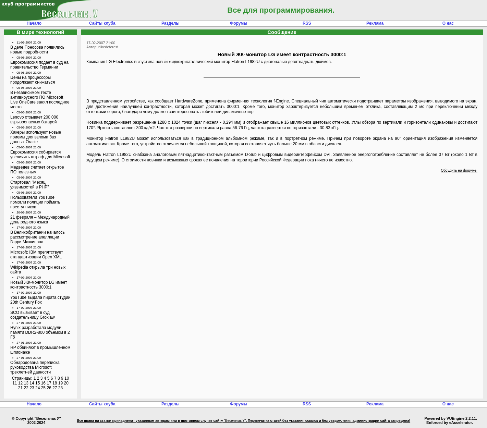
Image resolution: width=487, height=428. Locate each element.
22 (26, 388)
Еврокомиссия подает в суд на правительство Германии (39, 65)
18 (54, 383)
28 (60, 388)
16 (43, 383)
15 (37, 383)
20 (66, 383)
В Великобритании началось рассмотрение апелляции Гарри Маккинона (37, 237)
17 (49, 383)
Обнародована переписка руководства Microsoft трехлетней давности (35, 367)
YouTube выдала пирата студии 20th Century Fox (40, 300)
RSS (307, 23)
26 (49, 388)
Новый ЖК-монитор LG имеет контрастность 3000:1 (38, 285)
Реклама (374, 23)
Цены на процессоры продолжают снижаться (32, 80)
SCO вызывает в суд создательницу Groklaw (32, 315)
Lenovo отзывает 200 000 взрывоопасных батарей (34, 119)
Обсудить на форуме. (459, 170)
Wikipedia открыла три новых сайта (37, 269)
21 (20, 388)
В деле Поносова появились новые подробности (37, 49)
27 (54, 388)
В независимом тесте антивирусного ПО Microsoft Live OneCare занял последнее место (40, 99)
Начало (34, 23)
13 (26, 383)
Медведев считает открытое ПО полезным (37, 169)
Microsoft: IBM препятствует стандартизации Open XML (36, 254)
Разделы (170, 23)
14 (31, 383)
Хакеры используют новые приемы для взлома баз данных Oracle (35, 137)
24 (37, 388)
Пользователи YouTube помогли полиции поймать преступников (35, 202)
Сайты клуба (102, 23)
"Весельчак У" (235, 421)
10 (66, 378)
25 (43, 388)
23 (31, 388)
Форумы (238, 23)
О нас (448, 23)
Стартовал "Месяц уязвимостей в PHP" (29, 184)
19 (60, 383)
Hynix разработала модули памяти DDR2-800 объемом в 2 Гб (40, 332)
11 (14, 383)
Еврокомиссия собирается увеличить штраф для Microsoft (40, 154)
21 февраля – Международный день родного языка (40, 219)
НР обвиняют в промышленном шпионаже (40, 350)
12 (20, 383)
